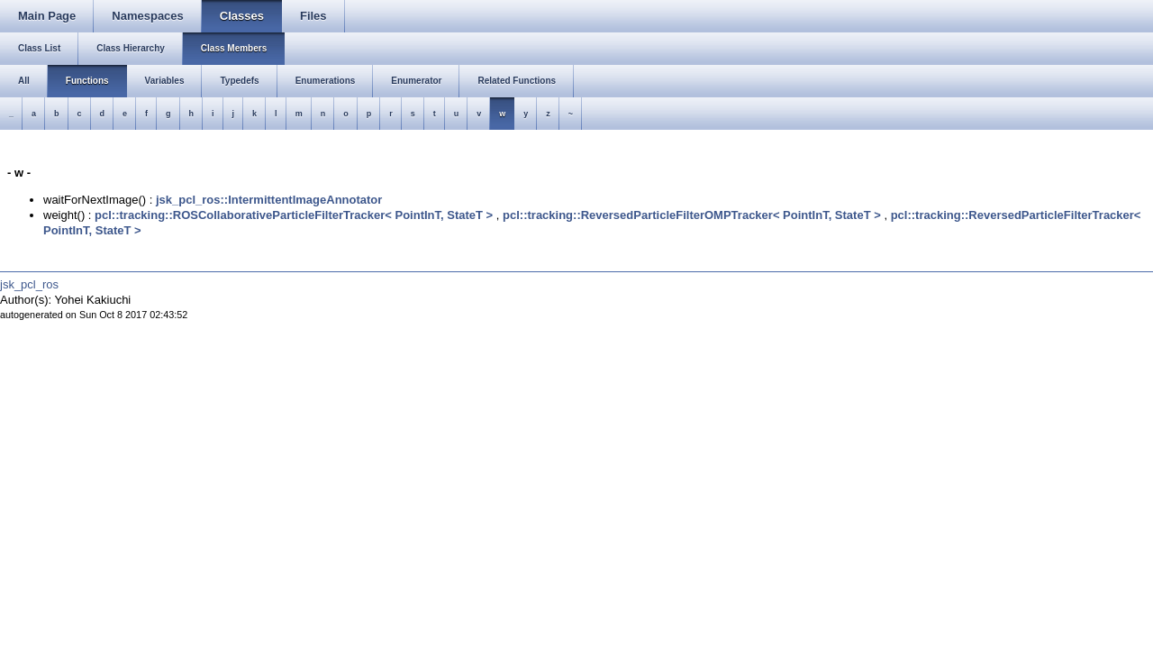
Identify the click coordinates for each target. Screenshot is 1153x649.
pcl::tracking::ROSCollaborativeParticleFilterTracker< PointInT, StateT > (294, 215)
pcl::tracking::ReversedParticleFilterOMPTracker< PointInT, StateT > (692, 215)
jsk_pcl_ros (29, 284)
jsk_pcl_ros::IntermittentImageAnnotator (269, 199)
